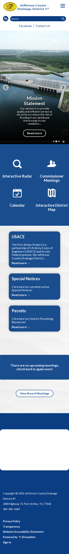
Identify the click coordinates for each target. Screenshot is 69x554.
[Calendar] (17, 197)
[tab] (53, 141)
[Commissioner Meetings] (52, 170)
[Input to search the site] (38, 18)
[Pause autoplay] (63, 141)
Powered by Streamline (19, 537)
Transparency (11, 526)
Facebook (25, 26)
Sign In (7, 542)
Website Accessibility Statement (23, 531)
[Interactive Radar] (17, 168)
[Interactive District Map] (52, 199)
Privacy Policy (11, 521)
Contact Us (43, 26)
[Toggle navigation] (62, 6)
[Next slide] (63, 87)
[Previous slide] (6, 87)
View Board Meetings (34, 393)
